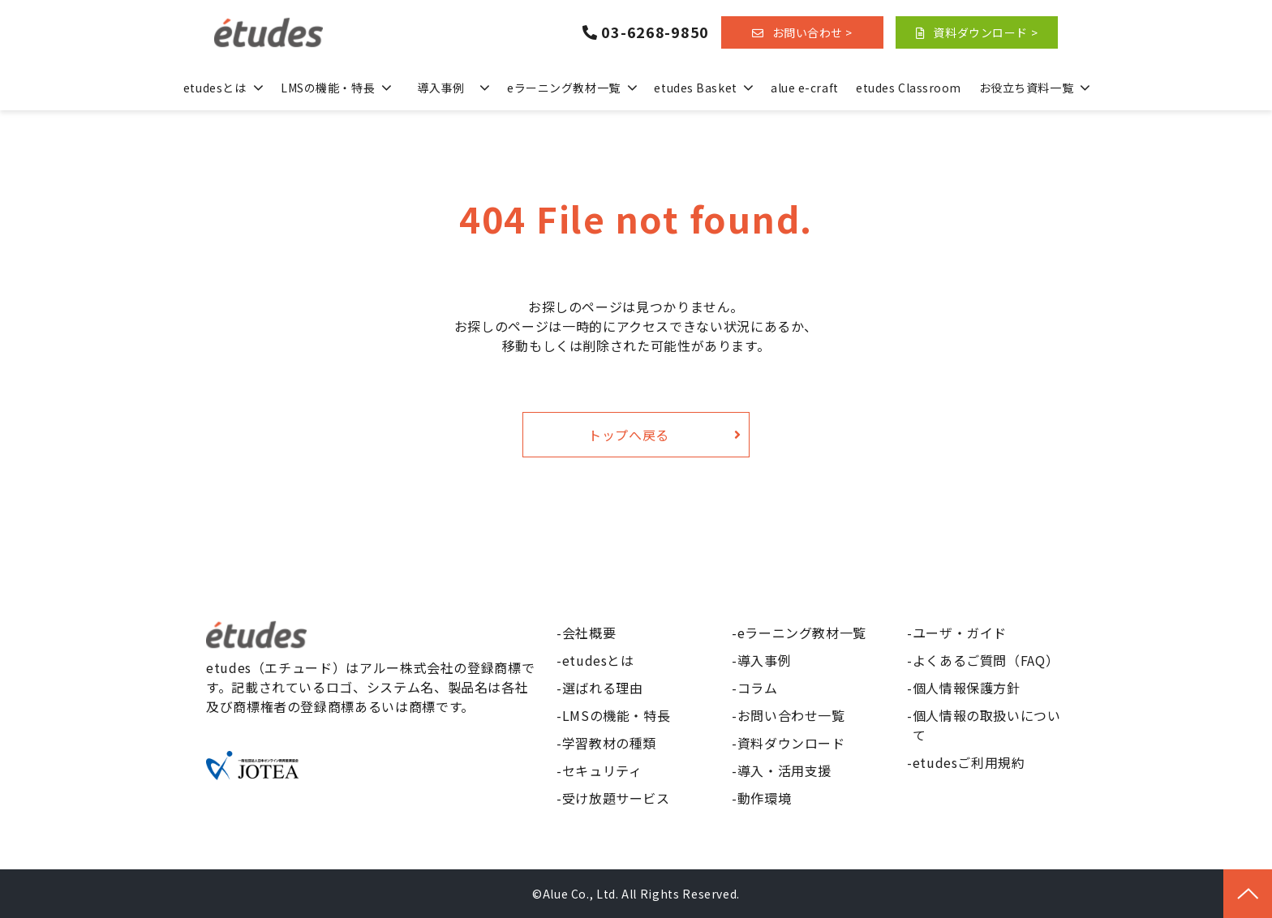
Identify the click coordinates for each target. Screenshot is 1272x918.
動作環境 (764, 798)
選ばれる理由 (602, 687)
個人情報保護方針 (967, 687)
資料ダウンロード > (985, 32)
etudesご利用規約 (969, 762)
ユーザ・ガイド (960, 632)
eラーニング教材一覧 (564, 87)
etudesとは (214, 87)
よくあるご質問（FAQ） (986, 660)
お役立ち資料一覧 (1026, 87)
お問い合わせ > (812, 32)
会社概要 (589, 632)
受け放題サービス (616, 798)
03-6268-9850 (655, 32)
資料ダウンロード (791, 743)
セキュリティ (602, 770)
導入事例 (440, 87)
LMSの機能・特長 (328, 87)
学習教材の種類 (609, 743)
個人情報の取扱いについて (987, 725)
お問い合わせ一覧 (791, 715)
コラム (757, 687)
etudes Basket (695, 87)
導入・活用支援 (784, 770)
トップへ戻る (628, 434)
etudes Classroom (908, 87)
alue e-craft (805, 87)
